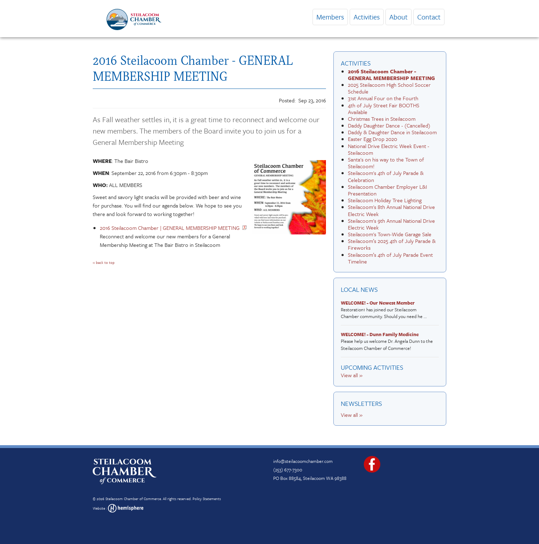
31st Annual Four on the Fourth (383, 98)
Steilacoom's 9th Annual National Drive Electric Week (391, 224)
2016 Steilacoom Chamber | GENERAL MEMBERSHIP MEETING (170, 228)
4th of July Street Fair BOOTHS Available (383, 108)
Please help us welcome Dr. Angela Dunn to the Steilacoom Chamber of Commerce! (388, 341)
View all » (351, 375)
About (398, 17)
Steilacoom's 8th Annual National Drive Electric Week (391, 210)
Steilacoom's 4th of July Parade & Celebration (386, 176)
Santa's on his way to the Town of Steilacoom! (386, 162)
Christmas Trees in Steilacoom (381, 119)
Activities (367, 17)
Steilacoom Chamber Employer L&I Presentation (387, 190)
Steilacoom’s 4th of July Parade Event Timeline (390, 258)
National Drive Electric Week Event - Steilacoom (388, 149)
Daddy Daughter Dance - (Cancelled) (389, 125)
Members (330, 17)
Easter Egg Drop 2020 (372, 139)
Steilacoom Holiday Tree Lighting (385, 200)
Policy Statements (207, 499)
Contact (429, 17)
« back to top (104, 262)
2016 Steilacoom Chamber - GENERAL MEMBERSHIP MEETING (391, 74)
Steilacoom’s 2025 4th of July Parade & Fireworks (392, 244)
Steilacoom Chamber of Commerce (133, 499)
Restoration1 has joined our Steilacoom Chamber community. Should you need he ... (388, 310)
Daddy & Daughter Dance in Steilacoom (392, 132)
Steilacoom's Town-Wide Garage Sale (389, 234)
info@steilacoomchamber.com (303, 461)
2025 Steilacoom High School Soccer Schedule (389, 88)
